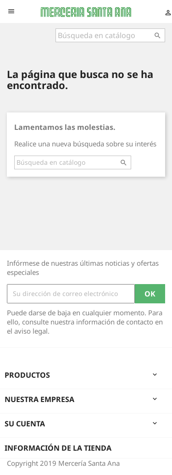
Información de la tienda (58, 448)
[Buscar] (110, 35)
